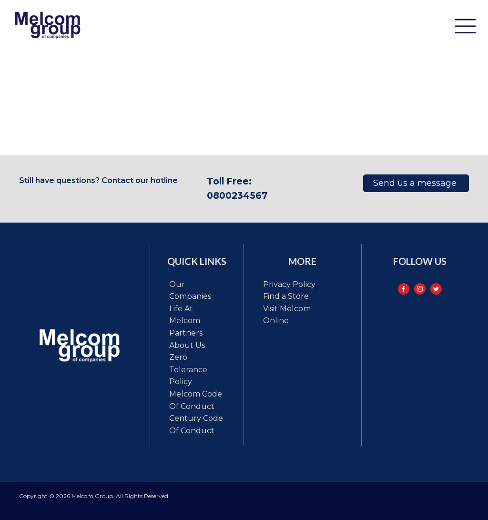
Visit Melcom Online (287, 315)
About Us (187, 345)
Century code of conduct (196, 424)
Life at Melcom (184, 315)
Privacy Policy (289, 284)
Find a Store (286, 296)
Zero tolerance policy (188, 369)
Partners (186, 332)
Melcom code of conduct (195, 400)
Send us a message (416, 183)
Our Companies (190, 290)
